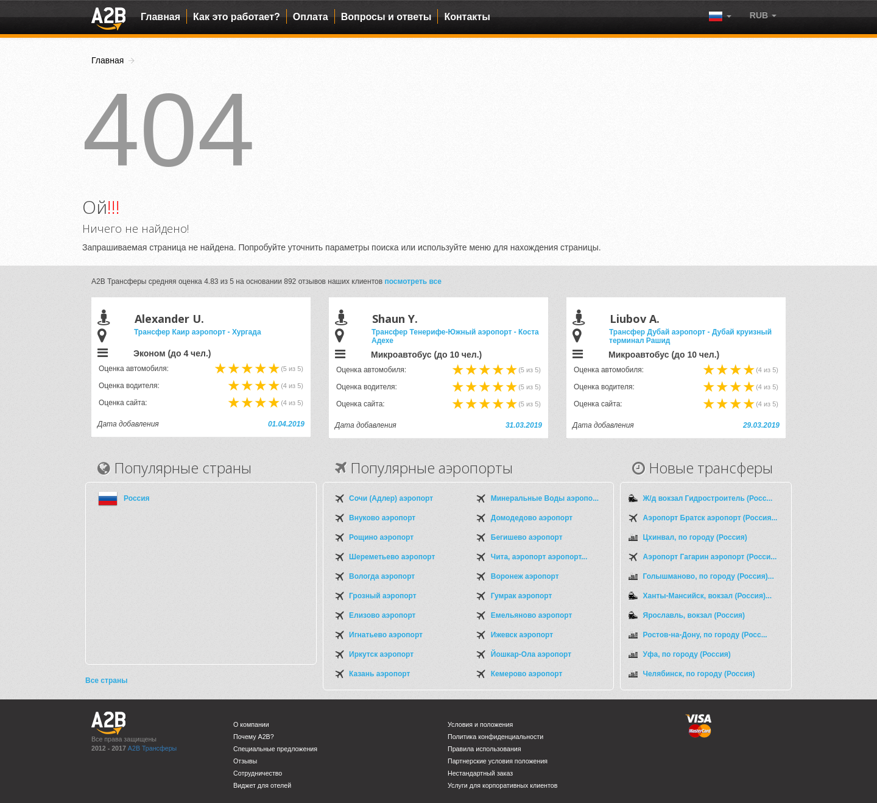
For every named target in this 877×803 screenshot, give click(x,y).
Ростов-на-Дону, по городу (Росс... (705, 635)
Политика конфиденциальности (495, 736)
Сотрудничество (257, 773)
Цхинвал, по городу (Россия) (695, 537)
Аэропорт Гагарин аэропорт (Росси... (710, 557)
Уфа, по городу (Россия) (687, 654)
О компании (251, 724)
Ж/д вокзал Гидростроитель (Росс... (708, 498)
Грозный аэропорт (383, 596)
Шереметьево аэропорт (392, 557)
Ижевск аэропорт (522, 635)
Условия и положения (480, 724)
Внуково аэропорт (382, 518)
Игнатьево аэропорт (386, 635)
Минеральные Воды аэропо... (545, 498)
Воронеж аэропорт (525, 576)
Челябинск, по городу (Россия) (699, 674)
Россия (137, 498)
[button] (763, 15)
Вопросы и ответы (386, 17)
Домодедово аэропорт (531, 518)
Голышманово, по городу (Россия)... (708, 576)
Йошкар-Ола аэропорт (531, 654)
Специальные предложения (275, 748)
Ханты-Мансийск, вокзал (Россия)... (707, 596)
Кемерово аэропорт (527, 674)
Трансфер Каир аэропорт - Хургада (197, 332)
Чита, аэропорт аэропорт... (539, 557)
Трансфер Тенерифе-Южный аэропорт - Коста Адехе (455, 336)
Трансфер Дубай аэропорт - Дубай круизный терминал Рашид (690, 336)
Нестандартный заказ (480, 773)
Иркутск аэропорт (381, 654)
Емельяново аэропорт (531, 615)
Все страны (106, 680)
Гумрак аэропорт (521, 596)
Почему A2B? (253, 736)
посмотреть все (413, 281)
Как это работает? (236, 17)
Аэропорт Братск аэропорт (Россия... (710, 518)
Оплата (310, 17)
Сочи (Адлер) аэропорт (391, 498)
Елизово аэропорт (382, 615)
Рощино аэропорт (381, 537)
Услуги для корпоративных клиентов (502, 785)
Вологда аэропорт (382, 576)
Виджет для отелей (262, 785)
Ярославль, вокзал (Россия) (694, 615)
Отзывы (245, 761)
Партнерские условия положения (498, 761)
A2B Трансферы (152, 748)
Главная (160, 17)
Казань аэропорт (379, 674)
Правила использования (484, 748)
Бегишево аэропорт (527, 537)
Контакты (467, 17)
